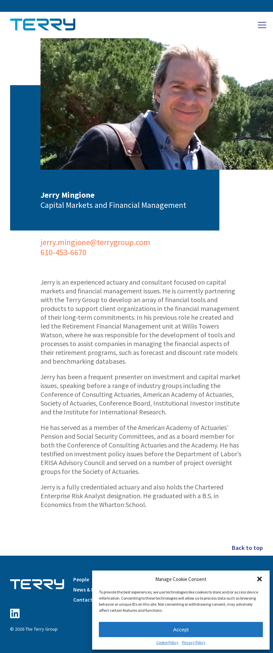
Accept (181, 629)
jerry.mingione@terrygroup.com (95, 242)
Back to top (247, 548)
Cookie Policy (167, 642)
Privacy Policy (194, 642)
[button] (259, 579)
